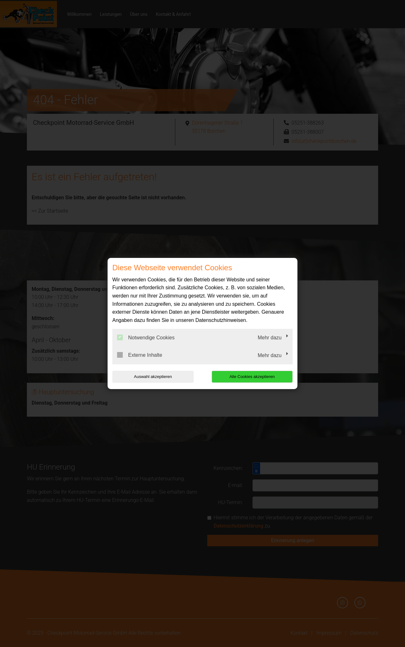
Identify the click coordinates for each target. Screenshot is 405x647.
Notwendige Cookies (146, 337)
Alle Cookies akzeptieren (252, 376)
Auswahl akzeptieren (153, 376)
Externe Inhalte (139, 355)
